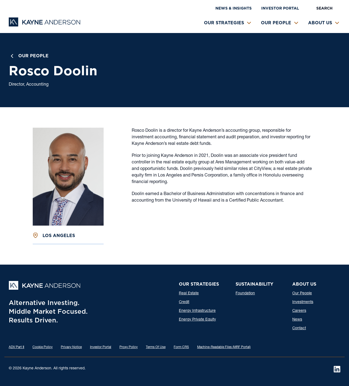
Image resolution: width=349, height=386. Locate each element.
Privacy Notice (71, 347)
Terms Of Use (156, 347)
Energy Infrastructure (197, 311)
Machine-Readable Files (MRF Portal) (224, 347)
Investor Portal (280, 8)
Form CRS (181, 347)
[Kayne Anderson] (44, 25)
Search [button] (324, 8)
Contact (299, 328)
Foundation (245, 293)
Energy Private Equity (197, 320)
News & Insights (233, 8)
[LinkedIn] (337, 369)
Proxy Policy (128, 347)
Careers (299, 311)
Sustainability (254, 284)
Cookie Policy (42, 347)
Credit (184, 302)
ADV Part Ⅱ (16, 347)
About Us (320, 22)
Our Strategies (224, 22)
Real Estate (189, 293)
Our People (276, 22)
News (297, 320)
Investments (302, 302)
